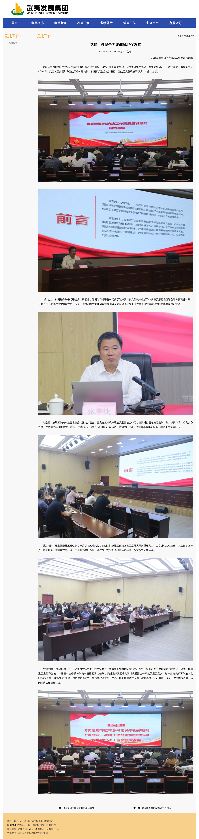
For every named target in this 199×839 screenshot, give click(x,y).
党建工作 (188, 36)
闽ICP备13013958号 (16, 825)
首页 (180, 36)
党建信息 (12, 43)
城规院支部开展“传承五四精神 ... (157, 808)
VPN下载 (33, 829)
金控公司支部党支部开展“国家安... (79, 808)
